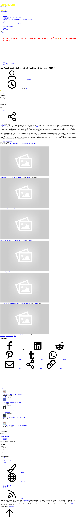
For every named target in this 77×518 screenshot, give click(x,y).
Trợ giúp (4, 487)
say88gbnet (5, 439)
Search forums (10, 15)
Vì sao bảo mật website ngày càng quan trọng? (12, 402)
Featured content (6, 17)
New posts (5, 15)
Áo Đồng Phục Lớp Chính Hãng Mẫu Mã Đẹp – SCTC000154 (12, 177)
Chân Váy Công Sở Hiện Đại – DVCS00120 (9, 271)
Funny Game (5, 24)
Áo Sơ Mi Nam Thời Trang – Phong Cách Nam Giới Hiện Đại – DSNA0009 (15, 334)
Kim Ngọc (29, 79)
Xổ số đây (5, 21)
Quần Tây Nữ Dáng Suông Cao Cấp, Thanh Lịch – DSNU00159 (13, 240)
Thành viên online (4, 436)
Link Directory (6, 18)
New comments (10, 19)
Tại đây (72, 503)
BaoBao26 (29, 177)
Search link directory (23, 19)
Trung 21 (7, 404)
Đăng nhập (2, 32)
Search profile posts (20, 23)
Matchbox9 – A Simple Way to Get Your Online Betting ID (14, 409)
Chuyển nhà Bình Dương (8, 26)
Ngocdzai (7, 396)
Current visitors (6, 23)
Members (4, 22)
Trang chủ (5, 488)
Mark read (30, 19)
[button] (1, 7)
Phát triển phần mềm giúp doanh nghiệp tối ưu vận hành (14, 417)
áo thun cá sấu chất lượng (38, 126)
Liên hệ (4, 483)
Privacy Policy (6, 486)
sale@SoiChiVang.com (7, 141)
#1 (3, 121)
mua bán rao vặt (27, 500)
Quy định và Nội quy (7, 485)
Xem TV (4, 20)
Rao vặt (4, 13)
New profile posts (17, 17)
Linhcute (7, 420)
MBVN (13, 472)
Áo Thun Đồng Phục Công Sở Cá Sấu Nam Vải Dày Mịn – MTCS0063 (22, 143)
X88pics (4, 457)
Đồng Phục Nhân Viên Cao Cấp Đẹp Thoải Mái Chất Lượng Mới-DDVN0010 (16, 303)
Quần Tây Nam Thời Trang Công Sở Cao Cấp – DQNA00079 (12, 208)
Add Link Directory (5, 388)
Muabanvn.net (11, 506)
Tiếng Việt (14, 481)
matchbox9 (7, 412)
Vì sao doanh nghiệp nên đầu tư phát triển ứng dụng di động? (15, 425)
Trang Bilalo (5, 438)
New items (5, 19)
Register (2, 34)
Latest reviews (16, 19)
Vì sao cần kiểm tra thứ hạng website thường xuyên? (13, 394)
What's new (5, 16)
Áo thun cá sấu (3, 125)
